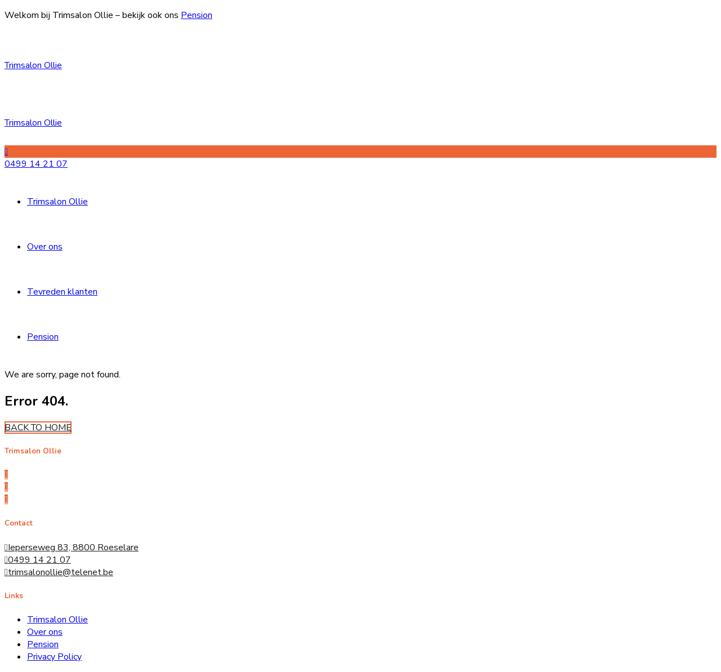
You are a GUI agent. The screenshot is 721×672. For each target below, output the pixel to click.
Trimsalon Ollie (33, 65)
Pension (196, 15)
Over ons (45, 247)
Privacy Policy (54, 657)
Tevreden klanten (62, 292)
